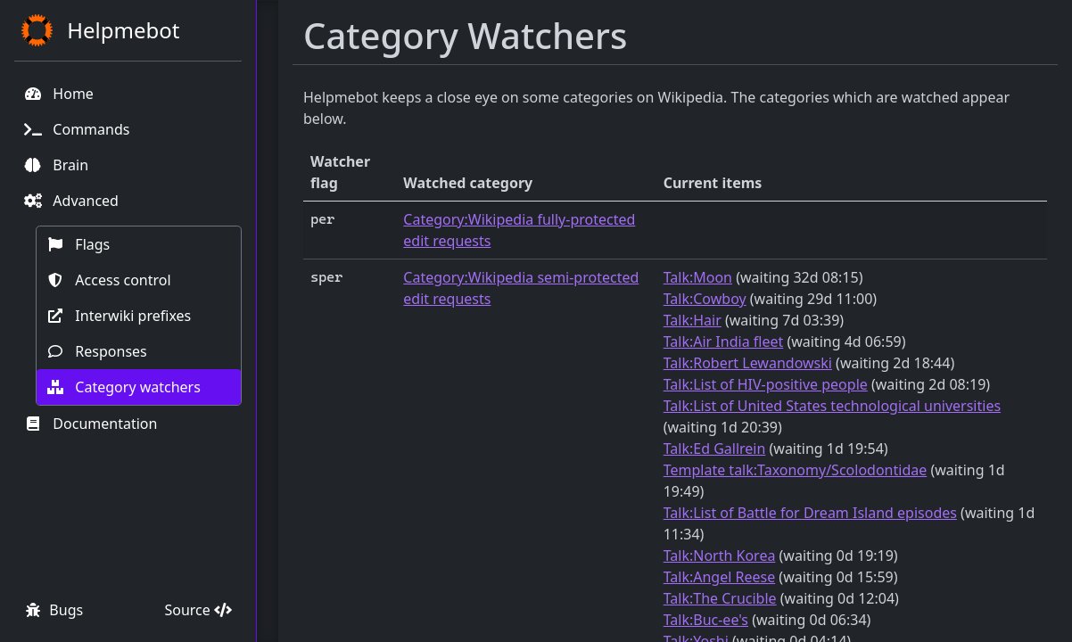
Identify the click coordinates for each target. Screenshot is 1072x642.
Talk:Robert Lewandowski (748, 363)
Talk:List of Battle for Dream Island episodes (810, 513)
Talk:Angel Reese (720, 577)
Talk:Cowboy (705, 299)
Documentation (90, 423)
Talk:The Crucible (720, 598)
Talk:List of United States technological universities (832, 406)
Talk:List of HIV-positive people (766, 384)
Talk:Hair (693, 320)
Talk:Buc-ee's (706, 620)
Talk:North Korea (720, 555)
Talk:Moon (698, 277)
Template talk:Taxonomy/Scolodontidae (796, 470)
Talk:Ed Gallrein (715, 448)
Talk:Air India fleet (724, 341)
